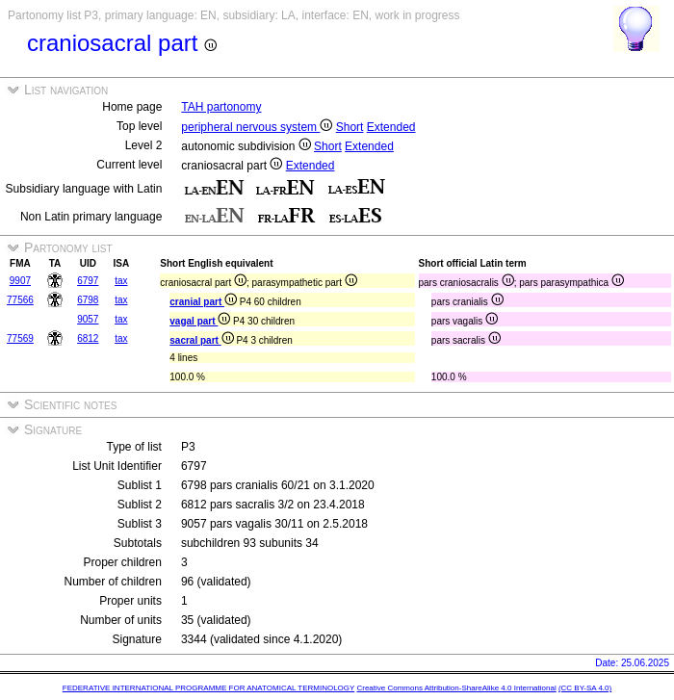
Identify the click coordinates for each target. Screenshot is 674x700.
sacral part (201, 340)
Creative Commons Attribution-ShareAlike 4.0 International (456, 688)
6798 (87, 300)
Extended (391, 127)
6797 (87, 280)
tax (121, 280)
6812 (87, 338)
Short (350, 127)
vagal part (199, 321)
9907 (20, 280)
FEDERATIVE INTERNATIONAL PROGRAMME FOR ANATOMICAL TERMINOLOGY (208, 688)
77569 (20, 338)
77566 (20, 300)
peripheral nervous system (256, 127)
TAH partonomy (221, 107)
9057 (87, 319)
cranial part (203, 302)
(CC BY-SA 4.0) (584, 688)
